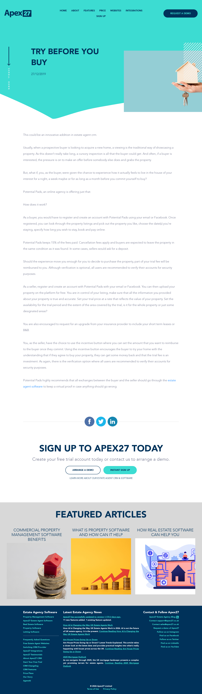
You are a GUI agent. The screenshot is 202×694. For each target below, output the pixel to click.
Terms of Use (93, 689)
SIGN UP (101, 16)
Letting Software (31, 632)
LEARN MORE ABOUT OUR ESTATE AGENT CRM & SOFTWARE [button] (101, 478)
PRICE (102, 10)
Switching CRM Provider (34, 647)
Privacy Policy (109, 689)
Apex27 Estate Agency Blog (162, 617)
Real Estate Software (33, 624)
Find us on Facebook (169, 635)
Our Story (28, 677)
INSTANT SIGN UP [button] (120, 470)
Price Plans (28, 673)
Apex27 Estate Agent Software (37, 620)
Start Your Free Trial (32, 662)
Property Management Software (38, 617)
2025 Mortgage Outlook (74, 657)
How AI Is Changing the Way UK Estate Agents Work (88, 625)
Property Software (32, 628)
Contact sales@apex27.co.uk (165, 624)
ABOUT (75, 10)
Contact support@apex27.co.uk (164, 620)
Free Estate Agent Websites (36, 643)
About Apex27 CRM (32, 658)
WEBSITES (115, 10)
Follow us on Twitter (169, 639)
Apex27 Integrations (32, 651)
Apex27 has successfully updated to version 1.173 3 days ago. (92, 617)
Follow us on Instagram (168, 632)
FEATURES (89, 10)
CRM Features (29, 669)
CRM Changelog (30, 666)
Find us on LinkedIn (170, 643)
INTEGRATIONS (134, 10)
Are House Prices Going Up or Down (80, 639)
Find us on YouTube (170, 646)
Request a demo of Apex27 (166, 628)
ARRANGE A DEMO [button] (83, 470)
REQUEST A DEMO (180, 13)
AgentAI (27, 680)
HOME (63, 10)
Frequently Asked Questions (36, 639)
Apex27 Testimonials (32, 654)
